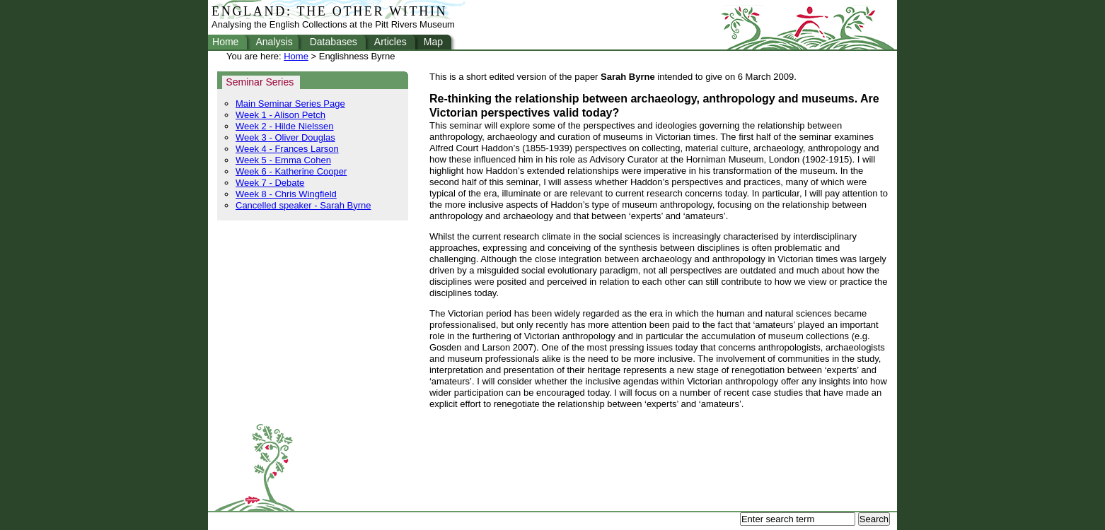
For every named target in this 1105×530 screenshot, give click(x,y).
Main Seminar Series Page (290, 103)
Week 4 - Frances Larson (287, 148)
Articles (390, 41)
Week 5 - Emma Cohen (283, 160)
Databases (333, 41)
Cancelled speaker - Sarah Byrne (303, 205)
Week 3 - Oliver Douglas (285, 137)
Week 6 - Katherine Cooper (291, 171)
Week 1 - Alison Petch (280, 115)
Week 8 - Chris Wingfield (286, 194)
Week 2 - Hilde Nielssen (284, 126)
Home (225, 41)
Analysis (273, 41)
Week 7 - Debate (270, 182)
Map (433, 41)
